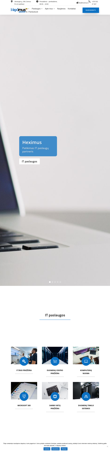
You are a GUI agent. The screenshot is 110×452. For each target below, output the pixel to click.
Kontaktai (72, 9)
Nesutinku (55, 449)
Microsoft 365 (24, 405)
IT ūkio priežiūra (24, 370)
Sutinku (47, 449)
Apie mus (49, 9)
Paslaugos (36, 9)
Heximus (32, 142)
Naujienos (61, 9)
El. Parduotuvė (32, 12)
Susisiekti (91, 10)
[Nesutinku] (107, 446)
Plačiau (64, 449)
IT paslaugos (29, 161)
